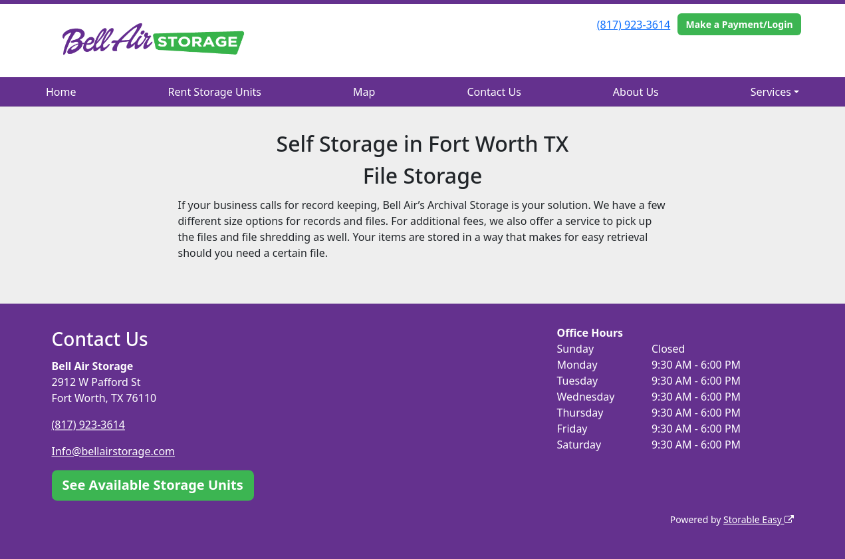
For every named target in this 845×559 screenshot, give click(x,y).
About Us (636, 92)
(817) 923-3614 (633, 24)
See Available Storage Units (152, 485)
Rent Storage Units (214, 92)
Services (771, 92)
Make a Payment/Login (738, 24)
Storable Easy (758, 519)
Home (61, 92)
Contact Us (494, 92)
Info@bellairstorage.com (114, 451)
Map (364, 92)
